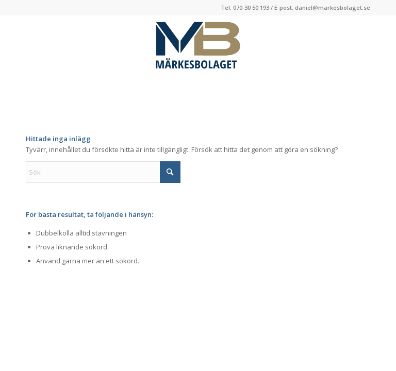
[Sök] (103, 172)
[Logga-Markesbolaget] (197, 45)
